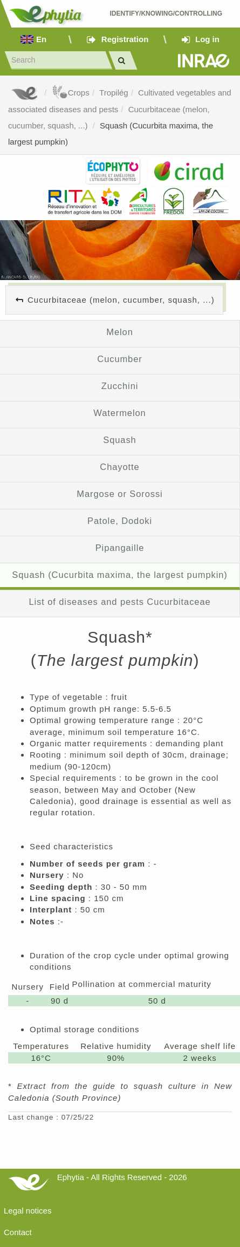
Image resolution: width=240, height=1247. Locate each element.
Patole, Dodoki (119, 521)
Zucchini (120, 386)
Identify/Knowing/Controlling (166, 13)
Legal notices (27, 1210)
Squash (119, 440)
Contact (18, 1232)
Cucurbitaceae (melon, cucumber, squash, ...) (121, 299)
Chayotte (119, 467)
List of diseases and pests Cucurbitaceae (119, 602)
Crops (71, 92)
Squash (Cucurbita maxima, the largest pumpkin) (119, 575)
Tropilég (113, 92)
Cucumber (119, 359)
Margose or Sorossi (119, 494)
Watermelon (119, 413)
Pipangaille (120, 548)
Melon (119, 332)
